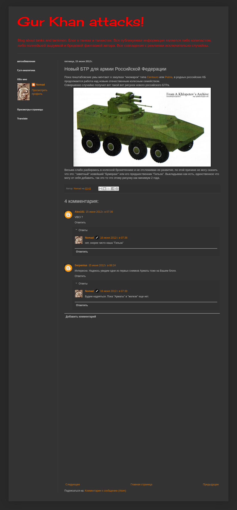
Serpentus (81, 265)
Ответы (83, 230)
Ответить (80, 222)
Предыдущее (211, 484)
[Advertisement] (142, 448)
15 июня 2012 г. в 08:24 (102, 265)
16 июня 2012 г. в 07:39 (114, 291)
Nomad (89, 237)
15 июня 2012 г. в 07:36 (99, 211)
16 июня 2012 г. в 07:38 (114, 237)
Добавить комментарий (81, 316)
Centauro (152, 77)
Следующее (72, 484)
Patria (168, 77)
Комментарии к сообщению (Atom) (105, 490)
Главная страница (141, 484)
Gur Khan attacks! (80, 21)
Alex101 (79, 211)
